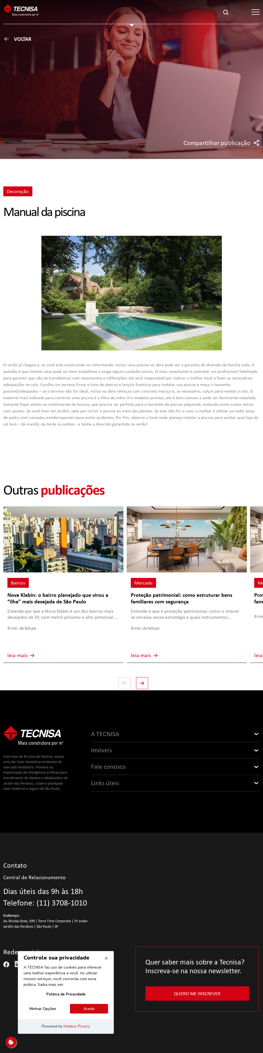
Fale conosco (108, 766)
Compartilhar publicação (221, 143)
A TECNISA (105, 734)
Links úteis (105, 783)
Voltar (17, 39)
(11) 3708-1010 (61, 903)
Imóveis (101, 750)
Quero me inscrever (197, 993)
